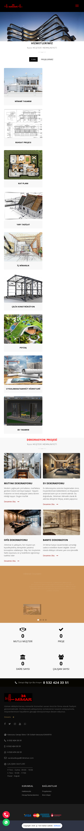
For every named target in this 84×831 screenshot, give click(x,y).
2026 (33, 826)
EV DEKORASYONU (53, 483)
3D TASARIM (23, 429)
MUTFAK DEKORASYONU (18, 483)
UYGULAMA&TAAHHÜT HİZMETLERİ (23, 388)
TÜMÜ (33, 59)
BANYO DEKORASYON (55, 539)
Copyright (27, 826)
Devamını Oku (11, 501)
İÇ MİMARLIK (23, 265)
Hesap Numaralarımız (30, 795)
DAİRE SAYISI (23, 668)
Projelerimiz (46, 791)
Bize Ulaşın (46, 795)
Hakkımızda (26, 791)
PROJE (61, 641)
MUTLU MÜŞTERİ (22, 641)
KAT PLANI (23, 183)
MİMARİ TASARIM (23, 101)
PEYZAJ (23, 347)
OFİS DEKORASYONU (16, 539)
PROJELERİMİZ (47, 59)
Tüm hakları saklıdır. (45, 826)
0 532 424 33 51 (56, 682)
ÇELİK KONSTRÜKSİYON (23, 306)
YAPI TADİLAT (23, 224)
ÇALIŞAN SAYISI (61, 668)
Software (57, 826)
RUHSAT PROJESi (23, 142)
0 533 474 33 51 (14, 752)
